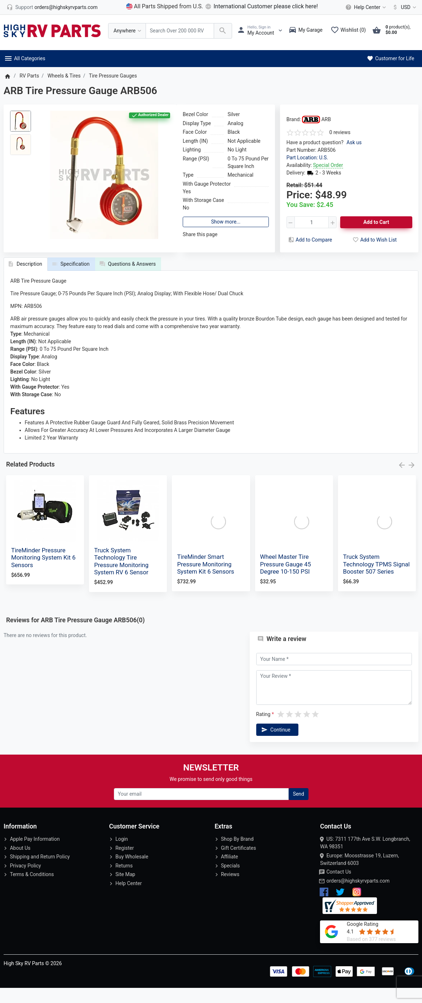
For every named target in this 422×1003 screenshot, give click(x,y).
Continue (275, 744)
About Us (20, 863)
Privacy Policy (25, 880)
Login (121, 854)
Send (298, 809)
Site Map (125, 889)
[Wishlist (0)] (350, 30)
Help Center (128, 898)
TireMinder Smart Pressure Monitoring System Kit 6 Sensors (205, 579)
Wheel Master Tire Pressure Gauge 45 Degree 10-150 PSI (285, 579)
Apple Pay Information (34, 854)
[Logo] (52, 30)
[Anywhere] (127, 31)
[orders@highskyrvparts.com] (52, 7)
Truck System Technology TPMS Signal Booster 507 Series (376, 579)
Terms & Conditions (32, 889)
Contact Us (339, 887)
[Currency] (403, 7)
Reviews (230, 889)
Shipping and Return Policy (40, 872)
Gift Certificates (238, 863)
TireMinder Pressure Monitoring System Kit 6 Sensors (43, 572)
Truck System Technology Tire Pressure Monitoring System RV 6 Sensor (121, 576)
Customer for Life (390, 58)
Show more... (225, 222)
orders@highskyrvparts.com (358, 895)
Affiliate (229, 872)
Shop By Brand (237, 854)
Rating (263, 729)
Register (124, 863)
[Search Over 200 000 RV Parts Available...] (180, 31)
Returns (124, 880)
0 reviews (340, 132)
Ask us (354, 142)
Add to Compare (309, 240)
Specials (230, 880)
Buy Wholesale (131, 872)
